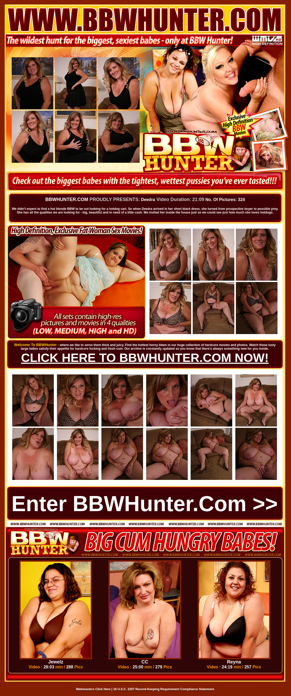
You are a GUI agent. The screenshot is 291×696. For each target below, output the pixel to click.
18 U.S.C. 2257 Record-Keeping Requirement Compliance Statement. (164, 689)
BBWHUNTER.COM (66, 199)
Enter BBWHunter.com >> (144, 504)
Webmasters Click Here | (94, 689)
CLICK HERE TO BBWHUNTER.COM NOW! (145, 358)
